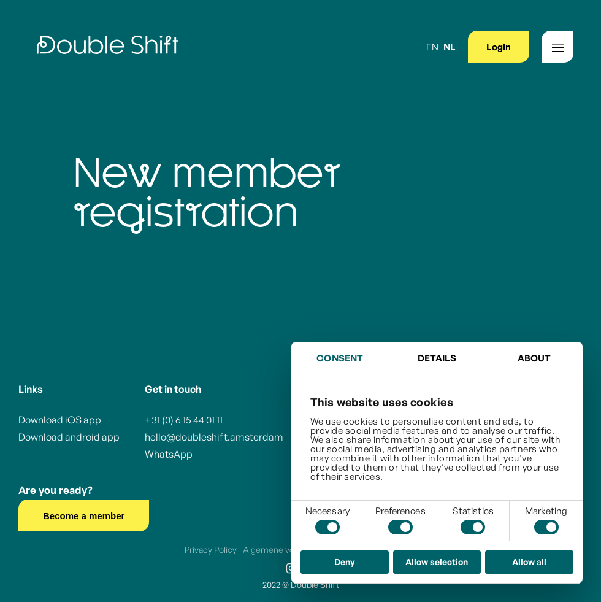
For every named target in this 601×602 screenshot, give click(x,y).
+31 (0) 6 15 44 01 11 (184, 420)
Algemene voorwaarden (289, 549)
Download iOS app (59, 420)
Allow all (529, 562)
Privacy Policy (211, 549)
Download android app (69, 437)
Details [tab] (437, 358)
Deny (344, 562)
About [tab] (534, 358)
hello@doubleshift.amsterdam (214, 437)
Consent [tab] (339, 358)
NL (449, 47)
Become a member (83, 516)
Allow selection (436, 562)
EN (432, 47)
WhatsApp (169, 454)
